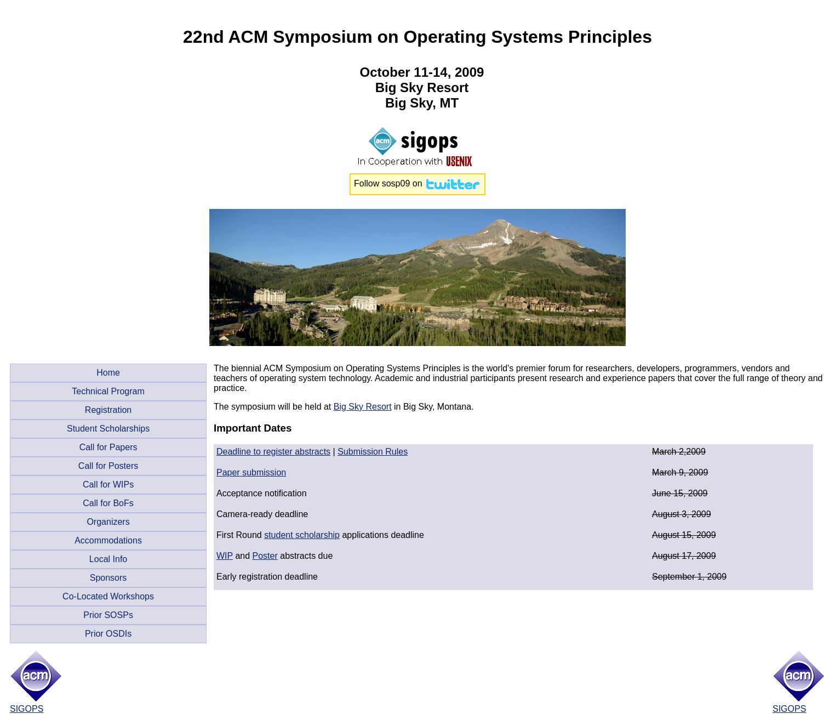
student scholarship (302, 535)
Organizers (108, 521)
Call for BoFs (108, 503)
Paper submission (251, 472)
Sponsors (108, 577)
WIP (224, 555)
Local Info (108, 559)
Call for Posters (108, 466)
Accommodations (108, 540)
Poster (265, 555)
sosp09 (396, 183)
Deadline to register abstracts (273, 451)
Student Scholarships (108, 428)
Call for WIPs (108, 484)
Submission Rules (373, 451)
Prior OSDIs (108, 633)
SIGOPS (26, 708)
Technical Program (108, 391)
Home (108, 372)
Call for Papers (108, 447)
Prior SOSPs (108, 615)
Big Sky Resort (363, 406)
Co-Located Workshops (108, 596)
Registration (108, 410)
